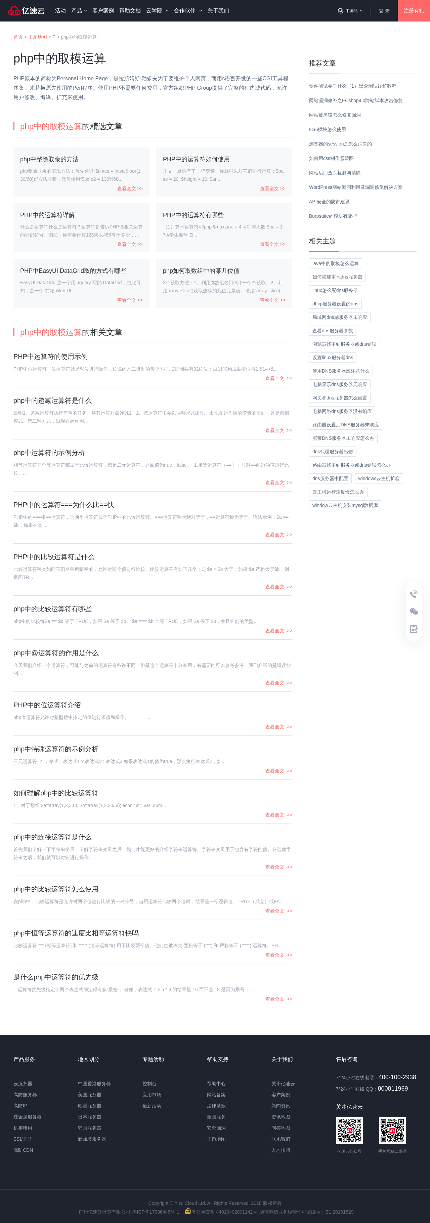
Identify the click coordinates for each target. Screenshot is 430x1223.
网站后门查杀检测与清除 (335, 172)
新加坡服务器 (92, 1139)
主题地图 (37, 37)
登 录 (384, 10)
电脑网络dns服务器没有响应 (342, 411)
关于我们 (218, 10)
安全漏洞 (216, 1128)
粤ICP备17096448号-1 (155, 1212)
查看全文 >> (130, 188)
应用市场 (151, 1094)
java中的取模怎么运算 (335, 263)
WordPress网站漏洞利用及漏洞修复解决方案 (356, 187)
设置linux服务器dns (332, 357)
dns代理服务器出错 (332, 451)
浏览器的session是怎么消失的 (340, 143)
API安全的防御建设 (329, 201)
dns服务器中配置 (330, 478)
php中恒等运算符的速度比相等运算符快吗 (76, 933)
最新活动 (151, 1105)
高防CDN (23, 1150)
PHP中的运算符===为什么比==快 (63, 504)
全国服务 (216, 1117)
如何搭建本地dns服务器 (337, 277)
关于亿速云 (283, 1083)
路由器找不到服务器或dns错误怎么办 (351, 465)
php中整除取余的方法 (49, 159)
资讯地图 (280, 1117)
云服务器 (22, 1083)
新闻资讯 (280, 1105)
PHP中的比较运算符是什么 (53, 556)
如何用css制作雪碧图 (331, 158)
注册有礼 (414, 10)
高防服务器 (25, 1094)
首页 (18, 37)
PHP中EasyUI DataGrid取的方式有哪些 (73, 270)
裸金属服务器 (27, 1117)
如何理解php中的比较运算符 (55, 793)
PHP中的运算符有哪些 (193, 215)
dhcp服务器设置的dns (335, 303)
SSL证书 (22, 1139)
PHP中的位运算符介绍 (47, 705)
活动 (60, 10)
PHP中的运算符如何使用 (196, 159)
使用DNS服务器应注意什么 (341, 371)
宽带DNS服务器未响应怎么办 (343, 438)
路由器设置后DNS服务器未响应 (345, 424)
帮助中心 (216, 1083)
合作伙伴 (188, 10)
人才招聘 (280, 1150)
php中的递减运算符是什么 (52, 400)
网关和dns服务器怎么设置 (339, 397)
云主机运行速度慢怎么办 (338, 492)
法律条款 (216, 1105)
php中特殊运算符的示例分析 (55, 749)
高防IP (20, 1105)
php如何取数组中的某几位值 (201, 270)
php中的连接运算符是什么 (52, 837)
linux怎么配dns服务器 (335, 290)
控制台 (149, 1083)
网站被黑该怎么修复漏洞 (335, 115)
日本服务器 (89, 1117)
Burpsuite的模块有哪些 (333, 216)
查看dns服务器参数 (332, 330)
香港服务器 (99, 1083)
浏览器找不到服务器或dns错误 (344, 344)
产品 (79, 10)
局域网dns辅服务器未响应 (339, 317)
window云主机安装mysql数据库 (345, 505)
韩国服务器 (89, 1128)
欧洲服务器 (89, 1105)
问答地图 (280, 1128)
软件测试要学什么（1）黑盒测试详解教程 (352, 86)
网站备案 (216, 1094)
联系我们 (280, 1139)
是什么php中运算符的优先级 (55, 977)
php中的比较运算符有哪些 (52, 609)
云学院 (157, 10)
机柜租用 (22, 1128)
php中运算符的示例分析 (49, 452)
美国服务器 (89, 1094)
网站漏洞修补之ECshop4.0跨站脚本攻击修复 (356, 100)
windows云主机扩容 (379, 478)
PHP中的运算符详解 (47, 215)
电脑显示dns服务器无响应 (339, 384)
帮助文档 (130, 10)
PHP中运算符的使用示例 (50, 356)
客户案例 (103, 10)
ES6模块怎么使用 (327, 129)
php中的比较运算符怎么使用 (55, 889)
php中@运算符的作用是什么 (56, 653)
